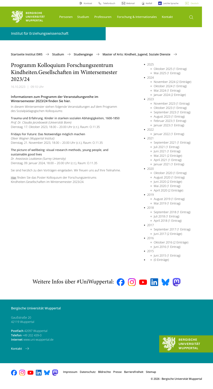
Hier (13, 177)
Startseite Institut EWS (27, 54)
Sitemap (151, 372)
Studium (83, 17)
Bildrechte (104, 372)
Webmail (130, 3)
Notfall (149, 3)
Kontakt (167, 17)
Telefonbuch (109, 3)
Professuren (102, 17)
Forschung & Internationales (137, 17)
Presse (117, 372)
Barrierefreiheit (133, 372)
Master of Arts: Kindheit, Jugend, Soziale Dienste (137, 54)
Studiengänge (84, 54)
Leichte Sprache (170, 3)
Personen (66, 17)
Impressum (70, 372)
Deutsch (195, 3)
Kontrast (88, 3)
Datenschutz (88, 372)
